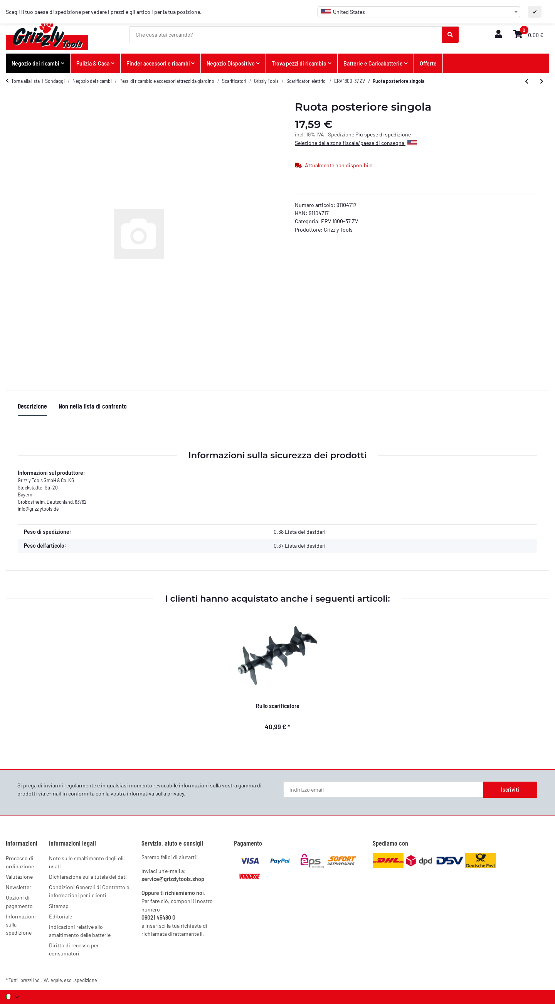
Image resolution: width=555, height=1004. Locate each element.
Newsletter (18, 887)
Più (359, 134)
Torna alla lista (25, 81)
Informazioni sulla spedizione (21, 924)
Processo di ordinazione (20, 862)
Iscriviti (510, 789)
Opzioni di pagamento (19, 901)
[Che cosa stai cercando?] (286, 35)
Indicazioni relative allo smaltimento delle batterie (80, 930)
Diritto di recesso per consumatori (74, 949)
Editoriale (60, 916)
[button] (498, 34)
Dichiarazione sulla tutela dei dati (88, 876)
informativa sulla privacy (155, 793)
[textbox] (419, 12)
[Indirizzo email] (383, 790)
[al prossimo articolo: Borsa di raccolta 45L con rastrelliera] (541, 81)
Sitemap (59, 906)
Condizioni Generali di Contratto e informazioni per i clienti (89, 891)
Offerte (428, 63)
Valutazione (19, 876)
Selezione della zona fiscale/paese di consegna (356, 143)
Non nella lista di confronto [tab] (93, 406)
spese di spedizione (387, 134)
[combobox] (419, 12)
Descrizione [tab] (32, 406)
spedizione (85, 980)
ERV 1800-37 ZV (339, 221)
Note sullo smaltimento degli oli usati (86, 862)
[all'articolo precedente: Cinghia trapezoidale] (526, 81)
